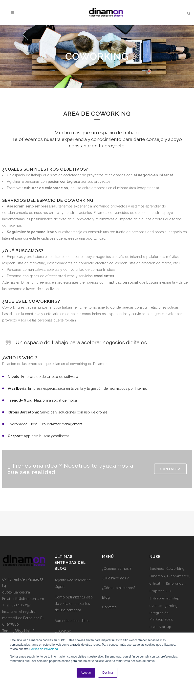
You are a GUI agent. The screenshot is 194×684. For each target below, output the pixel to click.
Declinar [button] (107, 672)
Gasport (15, 436)
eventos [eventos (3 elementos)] (156, 606)
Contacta (170, 469)
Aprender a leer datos (72, 621)
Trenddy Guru (20, 400)
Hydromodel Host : (23, 424)
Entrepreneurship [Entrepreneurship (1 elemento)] (164, 598)
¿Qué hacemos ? (115, 578)
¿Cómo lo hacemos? (118, 588)
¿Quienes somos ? (116, 568)
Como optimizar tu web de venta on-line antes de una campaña (74, 603)
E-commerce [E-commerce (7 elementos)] (178, 576)
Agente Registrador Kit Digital (72, 583)
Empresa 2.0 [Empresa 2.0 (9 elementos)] (160, 591)
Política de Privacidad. (44, 649)
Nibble (14, 377)
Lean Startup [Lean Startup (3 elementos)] (160, 627)
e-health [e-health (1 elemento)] (157, 583)
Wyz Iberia (17, 388)
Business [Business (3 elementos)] (157, 568)
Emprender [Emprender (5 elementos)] (175, 583)
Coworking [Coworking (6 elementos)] (176, 568)
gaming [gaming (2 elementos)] (171, 606)
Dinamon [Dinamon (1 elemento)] (157, 576)
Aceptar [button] (86, 672)
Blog (106, 597)
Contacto (109, 607)
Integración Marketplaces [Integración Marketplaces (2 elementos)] (161, 616)
